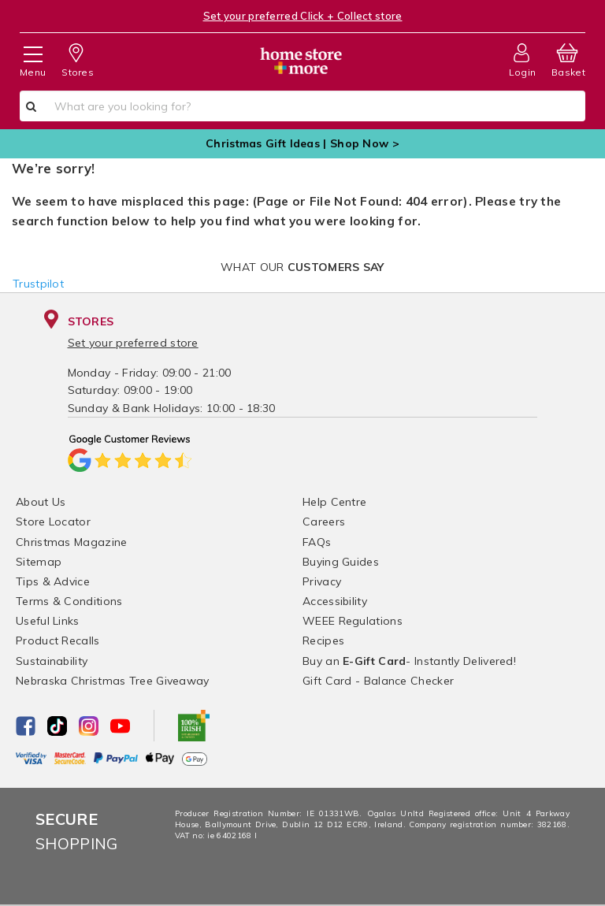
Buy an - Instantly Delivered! (409, 661)
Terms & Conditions (69, 601)
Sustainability (51, 661)
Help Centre (334, 502)
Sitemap (38, 562)
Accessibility (334, 601)
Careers (323, 521)
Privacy (321, 581)
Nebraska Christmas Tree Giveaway (113, 681)
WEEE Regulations (352, 621)
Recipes (323, 640)
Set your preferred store (133, 343)
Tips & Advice (53, 581)
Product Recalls (58, 640)
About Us (40, 502)
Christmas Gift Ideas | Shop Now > (302, 143)
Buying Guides (340, 562)
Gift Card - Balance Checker (378, 681)
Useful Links (48, 621)
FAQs (316, 542)
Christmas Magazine (71, 542)
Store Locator (53, 521)
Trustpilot (38, 284)
